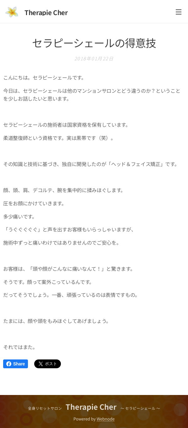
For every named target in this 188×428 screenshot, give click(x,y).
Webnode (106, 419)
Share (15, 363)
